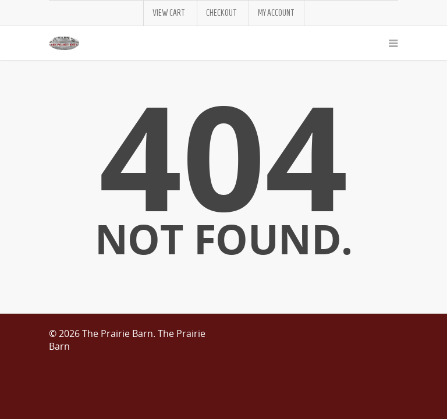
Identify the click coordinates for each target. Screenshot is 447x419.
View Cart (168, 13)
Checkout (221, 13)
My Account (276, 13)
